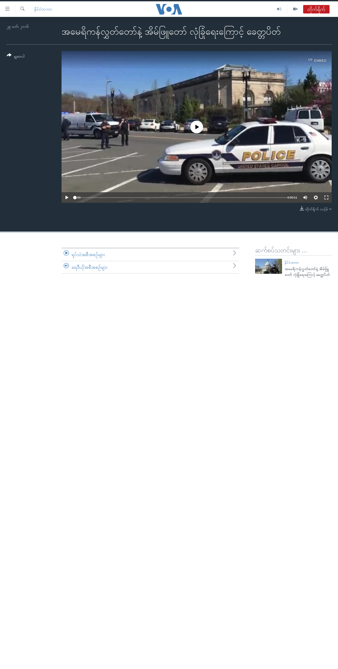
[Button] (16, 56)
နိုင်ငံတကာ (43, 9)
